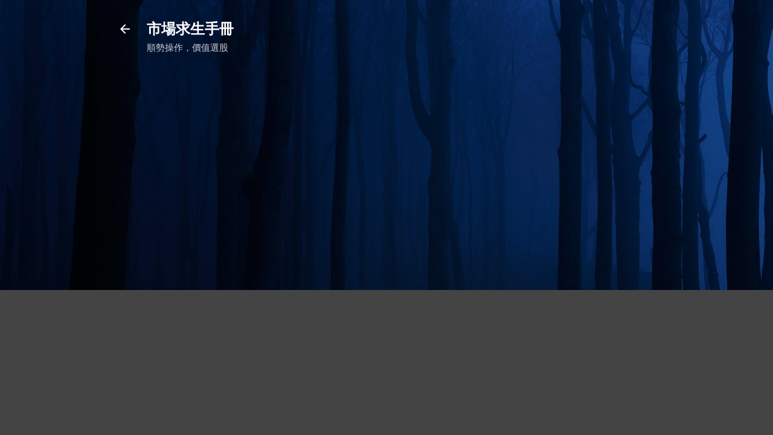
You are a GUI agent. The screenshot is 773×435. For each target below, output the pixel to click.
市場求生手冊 (190, 29)
